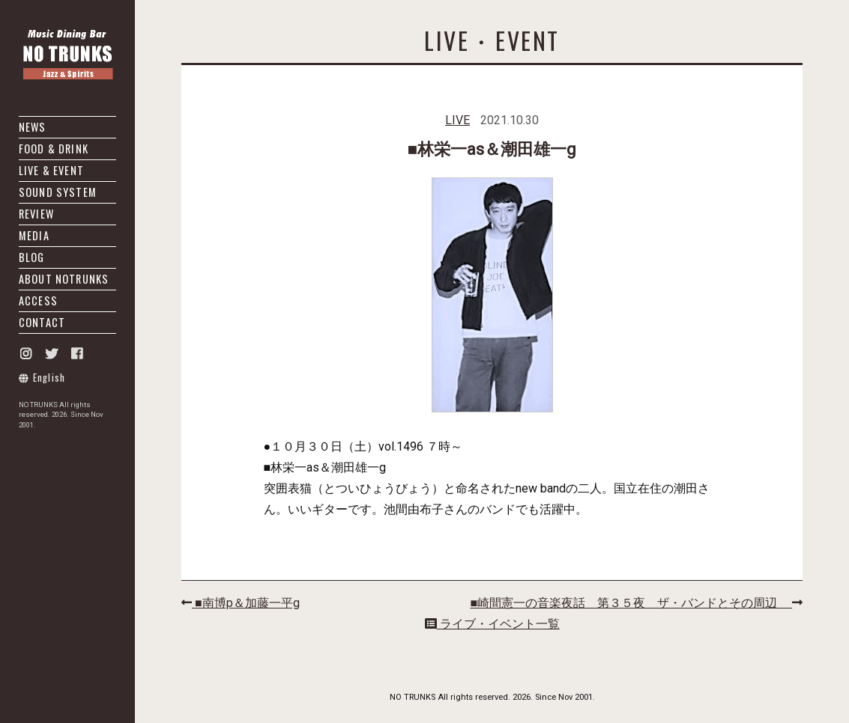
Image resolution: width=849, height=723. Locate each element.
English (42, 377)
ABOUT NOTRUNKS (64, 279)
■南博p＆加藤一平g (240, 603)
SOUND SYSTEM (58, 192)
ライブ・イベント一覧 (492, 624)
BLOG (32, 257)
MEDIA (34, 235)
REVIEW (36, 214)
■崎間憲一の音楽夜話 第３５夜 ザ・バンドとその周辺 (636, 603)
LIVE (457, 120)
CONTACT (42, 322)
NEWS (32, 127)
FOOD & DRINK (53, 148)
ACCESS (38, 300)
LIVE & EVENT (51, 170)
